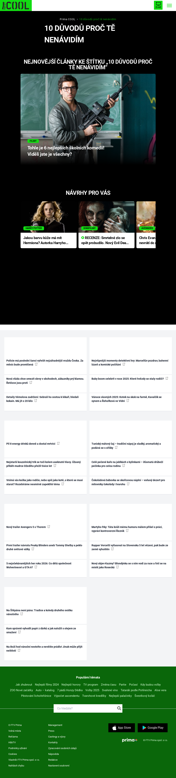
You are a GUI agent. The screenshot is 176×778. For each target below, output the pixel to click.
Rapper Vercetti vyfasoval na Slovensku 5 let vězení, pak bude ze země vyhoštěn (130, 547)
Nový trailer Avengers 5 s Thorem (28, 527)
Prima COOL (67, 19)
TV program (90, 684)
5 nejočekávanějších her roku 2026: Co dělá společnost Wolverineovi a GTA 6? (38, 565)
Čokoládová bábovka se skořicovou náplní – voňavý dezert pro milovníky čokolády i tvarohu (128, 482)
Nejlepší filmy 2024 (47, 684)
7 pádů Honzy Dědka (70, 690)
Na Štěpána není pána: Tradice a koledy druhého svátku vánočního (39, 612)
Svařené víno (110, 690)
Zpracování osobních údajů (62, 748)
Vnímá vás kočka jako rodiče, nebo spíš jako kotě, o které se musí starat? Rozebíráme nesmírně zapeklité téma (44, 482)
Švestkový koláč (145, 696)
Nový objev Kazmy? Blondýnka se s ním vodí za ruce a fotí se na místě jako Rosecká (129, 565)
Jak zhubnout (24, 684)
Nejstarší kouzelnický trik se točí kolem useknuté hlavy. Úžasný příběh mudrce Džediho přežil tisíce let (43, 464)
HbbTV (12, 742)
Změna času (108, 684)
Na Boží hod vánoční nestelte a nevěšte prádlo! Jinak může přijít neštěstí (44, 648)
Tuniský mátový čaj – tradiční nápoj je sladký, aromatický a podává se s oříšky (126, 445)
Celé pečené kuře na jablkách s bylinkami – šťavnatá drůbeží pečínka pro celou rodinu (127, 464)
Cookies (12, 754)
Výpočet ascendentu (66, 696)
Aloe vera (160, 690)
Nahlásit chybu (16, 765)
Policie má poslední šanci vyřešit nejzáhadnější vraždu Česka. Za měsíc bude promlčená (44, 362)
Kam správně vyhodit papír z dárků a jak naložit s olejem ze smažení (41, 630)
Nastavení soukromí (58, 765)
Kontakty (53, 742)
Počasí (133, 684)
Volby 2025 (92, 690)
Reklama (13, 736)
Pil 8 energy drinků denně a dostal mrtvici (33, 443)
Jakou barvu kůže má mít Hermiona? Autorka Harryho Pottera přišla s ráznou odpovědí (44, 240)
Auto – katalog (45, 690)
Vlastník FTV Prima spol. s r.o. (24, 759)
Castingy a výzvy (56, 736)
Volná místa (14, 730)
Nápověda (53, 754)
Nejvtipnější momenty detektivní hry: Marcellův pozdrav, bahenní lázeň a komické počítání (130, 362)
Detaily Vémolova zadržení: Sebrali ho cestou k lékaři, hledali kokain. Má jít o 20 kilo (42, 399)
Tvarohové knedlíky (94, 696)
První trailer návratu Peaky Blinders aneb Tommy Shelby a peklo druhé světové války (44, 547)
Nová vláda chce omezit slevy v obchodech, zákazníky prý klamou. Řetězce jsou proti (45, 380)
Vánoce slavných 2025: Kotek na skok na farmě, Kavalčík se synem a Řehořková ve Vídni (127, 399)
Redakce (53, 759)
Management (55, 725)
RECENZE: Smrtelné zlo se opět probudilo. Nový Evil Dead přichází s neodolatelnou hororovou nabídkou (104, 240)
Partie (122, 684)
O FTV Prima (15, 725)
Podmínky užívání (17, 748)
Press (51, 730)
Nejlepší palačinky (120, 696)
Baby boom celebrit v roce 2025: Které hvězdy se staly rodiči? (130, 378)
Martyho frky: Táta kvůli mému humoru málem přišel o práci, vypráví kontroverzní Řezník (127, 529)
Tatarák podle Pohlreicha (136, 690)
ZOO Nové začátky (21, 690)
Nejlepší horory (71, 684)
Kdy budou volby (151, 684)
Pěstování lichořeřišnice (36, 696)
